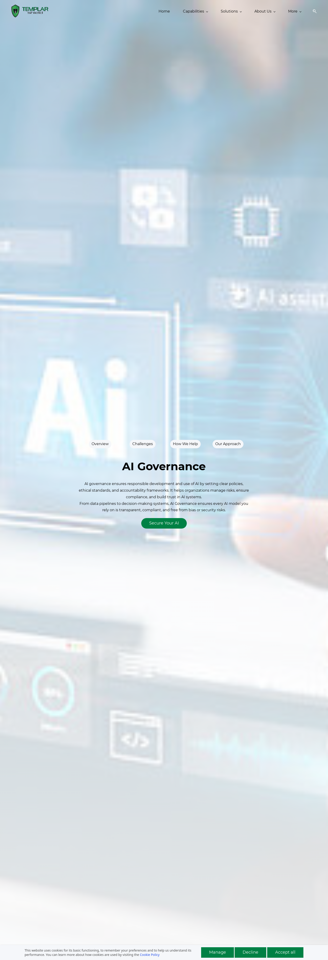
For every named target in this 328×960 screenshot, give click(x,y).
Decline (250, 952)
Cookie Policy (149, 954)
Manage (217, 952)
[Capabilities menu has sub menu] (128, 11)
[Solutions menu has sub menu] (164, 11)
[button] (313, 11)
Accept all (285, 952)
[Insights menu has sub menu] (230, 11)
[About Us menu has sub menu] (198, 11)
